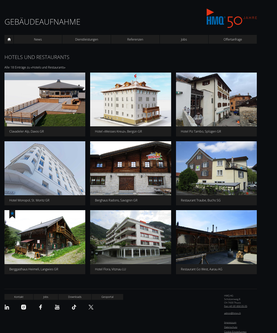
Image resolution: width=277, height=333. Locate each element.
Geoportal (107, 297)
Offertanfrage (233, 39)
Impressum (230, 322)
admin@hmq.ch (232, 313)
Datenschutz (230, 327)
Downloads (75, 297)
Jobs (184, 39)
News (38, 39)
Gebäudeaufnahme (42, 21)
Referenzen (135, 39)
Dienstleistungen (86, 39)
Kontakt (19, 297)
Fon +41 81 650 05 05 (235, 306)
